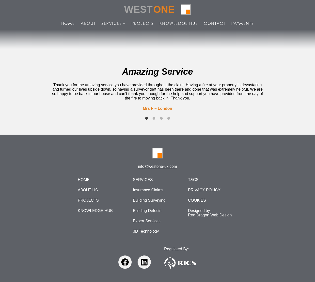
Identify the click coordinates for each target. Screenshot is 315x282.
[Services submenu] (124, 23)
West (149, 9)
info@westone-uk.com (157, 166)
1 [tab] (146, 118)
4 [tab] (168, 118)
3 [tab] (161, 118)
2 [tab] (153, 118)
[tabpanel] (157, 89)
